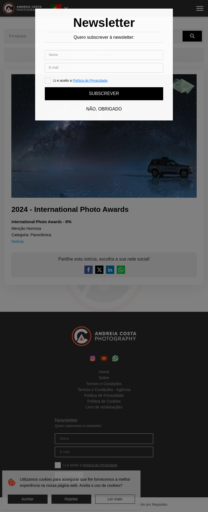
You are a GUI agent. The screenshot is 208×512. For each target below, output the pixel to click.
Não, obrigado (104, 109)
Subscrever (104, 93)
